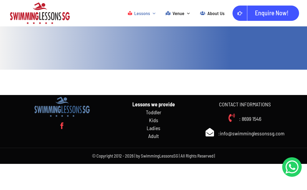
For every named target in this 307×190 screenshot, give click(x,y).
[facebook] (62, 125)
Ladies (153, 128)
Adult (153, 136)
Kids (153, 120)
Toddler (153, 112)
